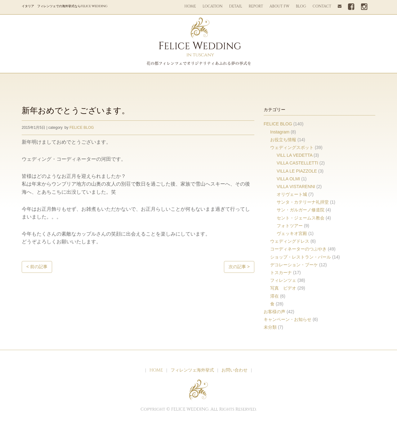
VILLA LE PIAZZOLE (297, 171)
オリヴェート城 (292, 194)
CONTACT (322, 6)
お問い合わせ (234, 370)
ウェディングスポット (292, 147)
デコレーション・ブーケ (294, 264)
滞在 (274, 296)
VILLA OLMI (288, 178)
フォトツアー (290, 225)
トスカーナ (281, 272)
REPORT (256, 6)
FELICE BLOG (81, 127)
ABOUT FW (279, 6)
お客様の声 (274, 311)
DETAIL (235, 6)
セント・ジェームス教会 (300, 217)
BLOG (301, 6)
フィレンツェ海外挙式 (192, 370)
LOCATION (213, 6)
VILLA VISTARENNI (296, 186)
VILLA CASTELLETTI (297, 162)
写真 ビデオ (283, 288)
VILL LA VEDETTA (294, 155)
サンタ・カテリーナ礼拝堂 (303, 202)
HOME (190, 6)
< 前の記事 (36, 266)
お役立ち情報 (283, 139)
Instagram (279, 131)
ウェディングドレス (289, 241)
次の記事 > (239, 266)
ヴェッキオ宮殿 (292, 233)
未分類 (270, 327)
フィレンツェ (283, 280)
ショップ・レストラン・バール (300, 257)
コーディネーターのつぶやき (298, 248)
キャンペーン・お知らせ (287, 319)
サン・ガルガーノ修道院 (300, 209)
